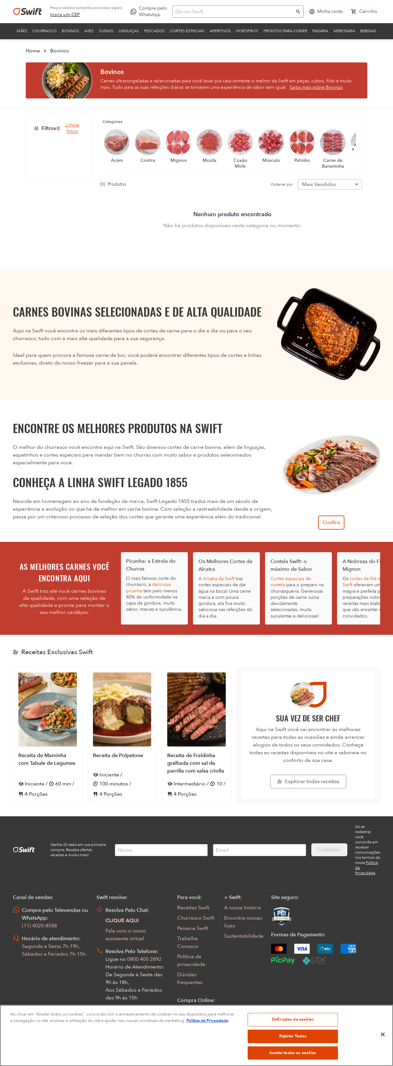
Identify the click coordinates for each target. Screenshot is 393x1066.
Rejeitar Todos (292, 1048)
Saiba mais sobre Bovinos (316, 87)
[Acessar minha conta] (325, 11)
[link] (65, 15)
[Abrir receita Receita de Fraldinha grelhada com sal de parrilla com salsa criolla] (196, 735)
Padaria (320, 30)
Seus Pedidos (192, 1010)
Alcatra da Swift (218, 579)
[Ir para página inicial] (27, 11)
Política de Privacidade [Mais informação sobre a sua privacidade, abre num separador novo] (207, 1032)
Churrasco (44, 30)
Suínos (106, 30)
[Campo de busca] (234, 11)
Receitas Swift (193, 907)
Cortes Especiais (187, 30)
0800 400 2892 (144, 959)
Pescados (154, 30)
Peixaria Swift (192, 928)
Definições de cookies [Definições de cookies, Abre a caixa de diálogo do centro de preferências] (293, 1031)
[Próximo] (353, 149)
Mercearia (344, 30)
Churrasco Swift (195, 918)
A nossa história (242, 907)
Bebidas (368, 30)
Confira (331, 522)
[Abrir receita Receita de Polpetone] (122, 735)
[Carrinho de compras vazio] (364, 11)
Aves (89, 30)
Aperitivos (220, 30)
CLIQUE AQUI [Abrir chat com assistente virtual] (122, 920)
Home (33, 50)
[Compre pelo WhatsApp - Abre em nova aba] (150, 11)
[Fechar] (383, 1046)
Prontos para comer (285, 30)
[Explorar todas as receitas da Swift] (308, 781)
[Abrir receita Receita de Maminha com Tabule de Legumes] (47, 735)
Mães (22, 30)
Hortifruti (247, 30)
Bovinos (70, 30)
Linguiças (129, 30)
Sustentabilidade (243, 936)
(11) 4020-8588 (39, 925)
